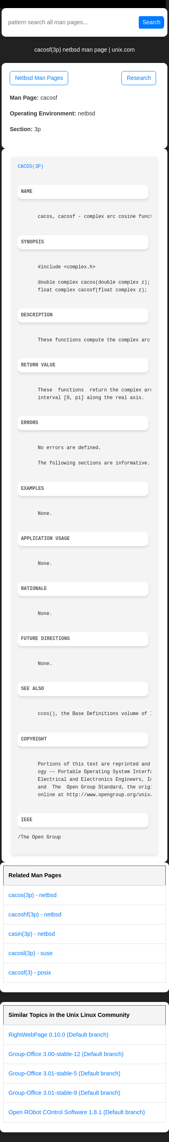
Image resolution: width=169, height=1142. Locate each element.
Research (139, 78)
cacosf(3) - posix (29, 972)
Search (151, 22)
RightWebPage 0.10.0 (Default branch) (58, 1034)
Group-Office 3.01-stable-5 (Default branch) (64, 1073)
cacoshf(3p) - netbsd (34, 914)
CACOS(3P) (31, 166)
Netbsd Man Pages (39, 78)
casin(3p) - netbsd (31, 934)
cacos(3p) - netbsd (32, 895)
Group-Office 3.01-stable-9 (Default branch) (64, 1093)
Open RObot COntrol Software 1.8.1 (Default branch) (76, 1112)
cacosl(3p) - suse (30, 953)
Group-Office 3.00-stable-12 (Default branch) (65, 1054)
